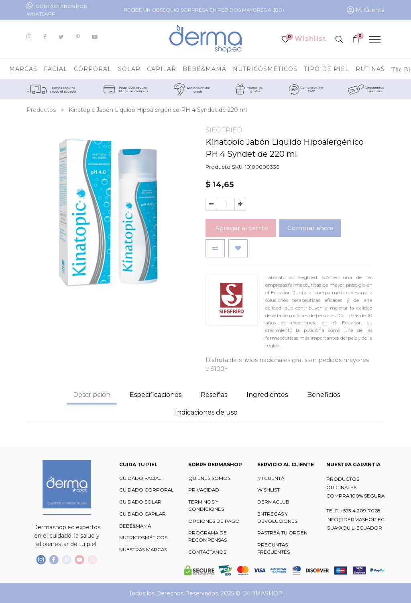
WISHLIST (268, 490)
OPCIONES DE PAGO (214, 521)
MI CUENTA (270, 478)
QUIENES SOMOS (209, 478)
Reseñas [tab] (214, 395)
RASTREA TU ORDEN (282, 533)
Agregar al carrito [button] (241, 228)
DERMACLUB (273, 502)
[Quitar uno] (211, 204)
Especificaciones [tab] (155, 395)
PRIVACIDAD (203, 490)
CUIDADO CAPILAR (142, 514)
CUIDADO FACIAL (140, 478)
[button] (215, 248)
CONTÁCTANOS (207, 552)
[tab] (267, 395)
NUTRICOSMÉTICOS (143, 537)
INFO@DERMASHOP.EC (355, 519)
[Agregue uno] (240, 204)
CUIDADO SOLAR (140, 502)
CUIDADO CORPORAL (146, 490)
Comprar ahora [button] (310, 228)
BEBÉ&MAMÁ (135, 526)
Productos (41, 109)
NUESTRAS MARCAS (143, 549)
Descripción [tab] (91, 395)
